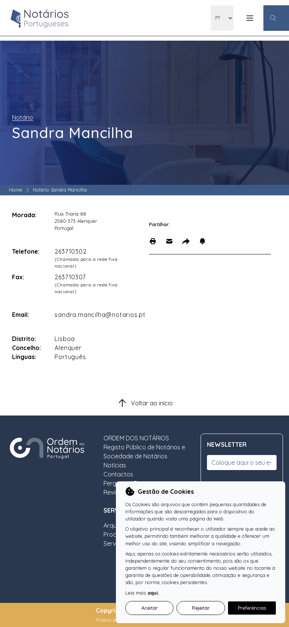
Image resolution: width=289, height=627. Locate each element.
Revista (113, 492)
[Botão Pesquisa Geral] (276, 18)
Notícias (114, 465)
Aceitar (149, 608)
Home (15, 190)
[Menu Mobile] (249, 18)
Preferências (252, 608)
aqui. (153, 593)
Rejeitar (201, 608)
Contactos (118, 474)
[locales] (222, 18)
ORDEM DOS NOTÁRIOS (136, 438)
